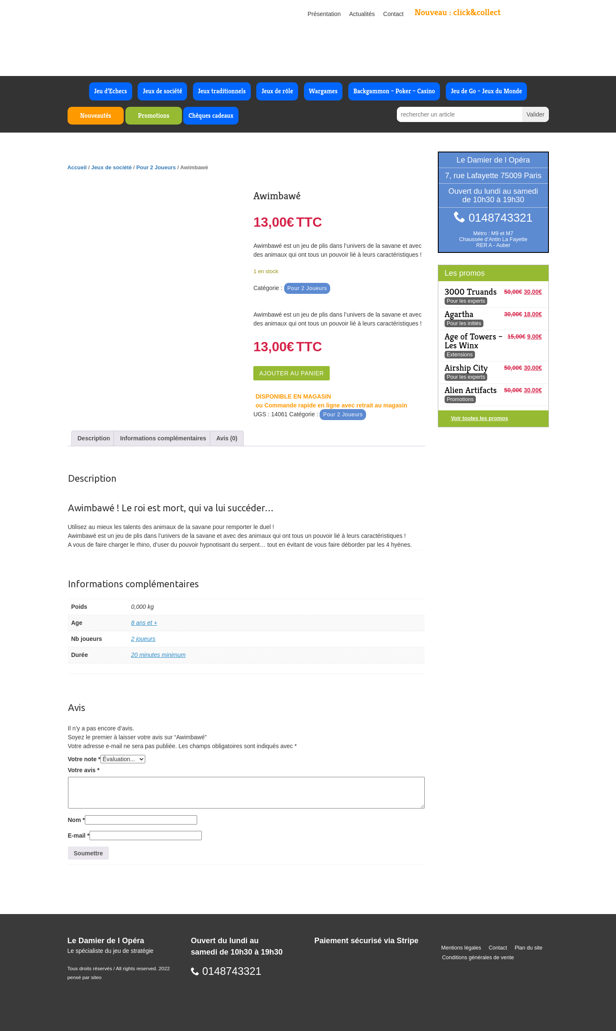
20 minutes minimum (158, 654)
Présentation (324, 14)
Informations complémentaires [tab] (163, 438)
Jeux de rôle (277, 91)
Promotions (153, 115)
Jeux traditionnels (222, 91)
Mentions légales (461, 948)
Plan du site (529, 948)
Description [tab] (94, 438)
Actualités (362, 14)
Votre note (84, 759)
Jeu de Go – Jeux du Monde (486, 91)
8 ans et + (144, 622)
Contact (393, 14)
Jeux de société (162, 91)
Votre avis (84, 770)
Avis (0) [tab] (226, 438)
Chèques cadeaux (210, 115)
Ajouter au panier (291, 373)
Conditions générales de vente (478, 957)
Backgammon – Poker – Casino (394, 91)
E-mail (79, 835)
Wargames (323, 91)
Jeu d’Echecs (110, 91)
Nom (76, 820)
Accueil (77, 167)
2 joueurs (143, 638)
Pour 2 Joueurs (156, 167)
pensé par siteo (85, 977)
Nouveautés (95, 115)
